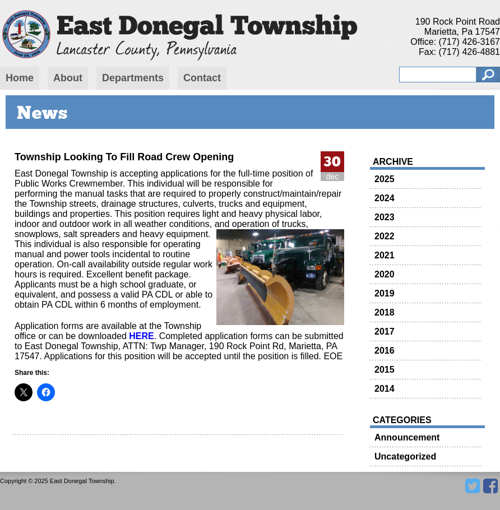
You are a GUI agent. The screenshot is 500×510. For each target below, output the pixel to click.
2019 (384, 293)
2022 (384, 236)
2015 (384, 369)
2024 (384, 198)
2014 (384, 388)
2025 (384, 179)
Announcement (406, 437)
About (67, 78)
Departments (133, 78)
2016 (384, 350)
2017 (384, 331)
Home (20, 78)
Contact (202, 78)
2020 (384, 274)
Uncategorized (405, 456)
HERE (141, 336)
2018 (384, 312)
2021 (384, 255)
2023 (384, 217)
